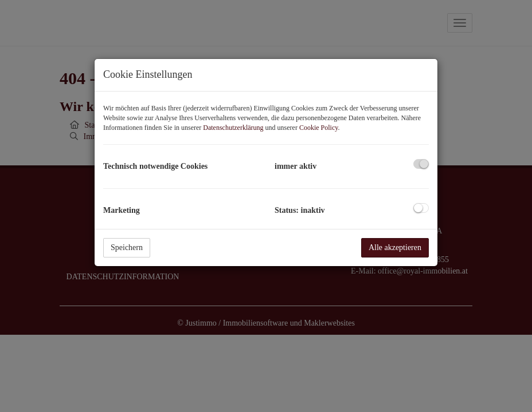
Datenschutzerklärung (233, 128)
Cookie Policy (318, 128)
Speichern (127, 247)
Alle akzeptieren (395, 247)
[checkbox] (421, 164)
